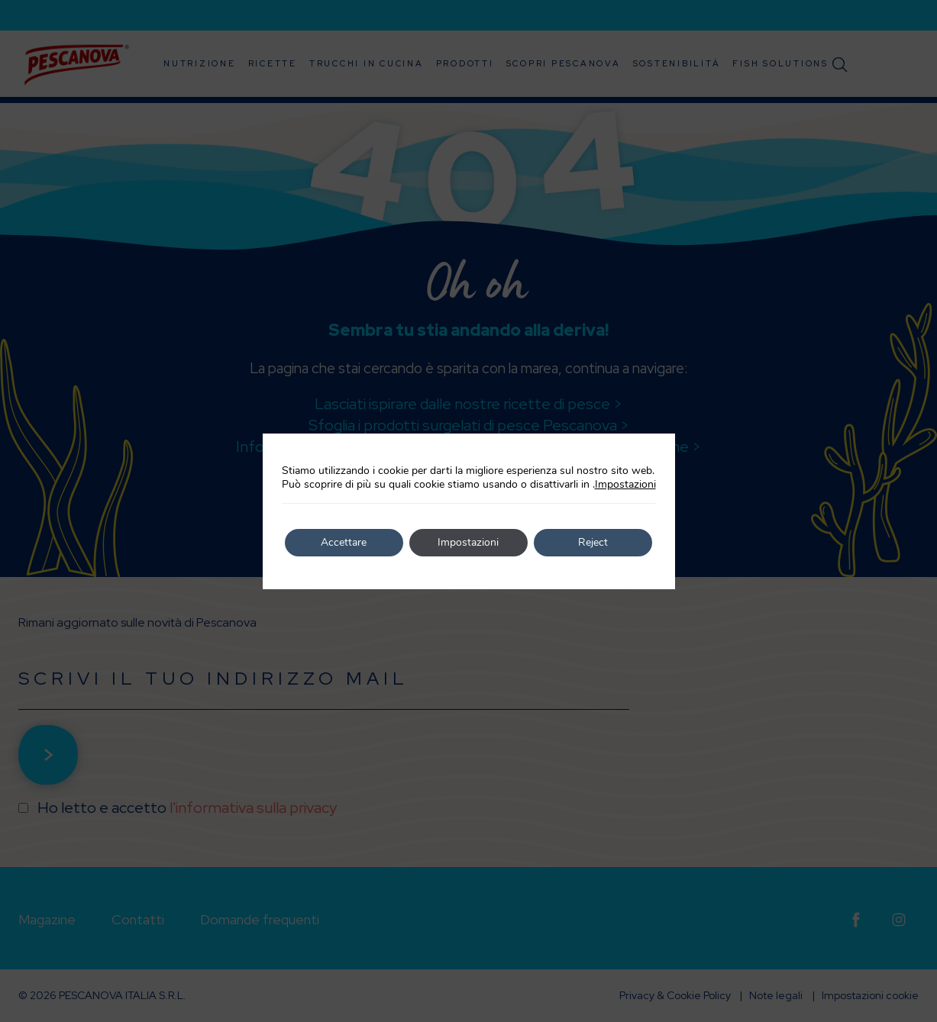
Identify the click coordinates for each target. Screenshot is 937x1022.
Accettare (344, 542)
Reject (593, 542)
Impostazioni (625, 485)
